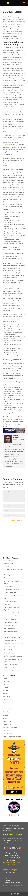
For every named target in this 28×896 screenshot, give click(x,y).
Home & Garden (8, 709)
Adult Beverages (8, 721)
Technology (7, 684)
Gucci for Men (8, 586)
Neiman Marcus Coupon (12, 616)
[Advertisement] (14, 540)
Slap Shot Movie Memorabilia (14, 644)
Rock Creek (8, 634)
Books (5, 693)
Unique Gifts (7, 730)
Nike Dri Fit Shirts (10, 619)
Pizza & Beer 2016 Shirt (11, 622)
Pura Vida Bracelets (10, 625)
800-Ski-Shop (8, 563)
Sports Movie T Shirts (11, 647)
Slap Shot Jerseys (10, 640)
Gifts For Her (7, 724)
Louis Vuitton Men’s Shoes (13, 613)
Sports (5, 703)
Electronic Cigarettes (10, 727)
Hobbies (5, 706)
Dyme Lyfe (7, 575)
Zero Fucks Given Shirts (12, 671)
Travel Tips (6, 712)
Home (5, 678)
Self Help (6, 690)
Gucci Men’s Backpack (11, 589)
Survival (5, 715)
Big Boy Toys (7, 696)
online (8, 145)
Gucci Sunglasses (10, 593)
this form (15, 840)
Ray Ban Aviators (9, 628)
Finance (5, 687)
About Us (6, 681)
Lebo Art (7, 604)
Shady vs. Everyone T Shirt (13, 637)
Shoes (5, 718)
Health (5, 700)
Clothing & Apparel (9, 561)
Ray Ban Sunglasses (11, 631)
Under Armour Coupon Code (13, 665)
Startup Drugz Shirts (11, 653)
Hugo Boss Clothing (10, 601)
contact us (11, 826)
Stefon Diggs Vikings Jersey (13, 656)
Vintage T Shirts (9, 668)
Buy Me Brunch (9, 566)
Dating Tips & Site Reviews (12, 736)
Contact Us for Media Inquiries (13, 885)
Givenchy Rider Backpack (12, 578)
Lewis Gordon (16, 436)
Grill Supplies (7, 733)
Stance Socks (8, 650)
